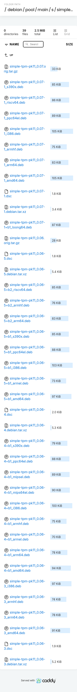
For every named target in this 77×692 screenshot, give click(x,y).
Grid (67, 32)
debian (15, 10)
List (55, 32)
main (43, 10)
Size (69, 44)
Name (15, 44)
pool (29, 10)
